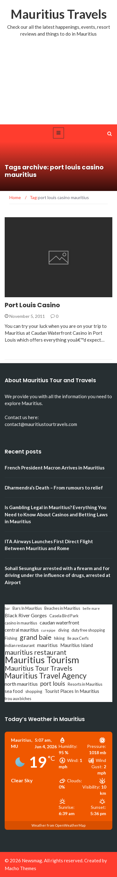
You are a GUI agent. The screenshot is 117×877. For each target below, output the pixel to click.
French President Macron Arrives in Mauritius (55, 467)
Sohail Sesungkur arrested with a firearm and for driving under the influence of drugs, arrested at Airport (57, 575)
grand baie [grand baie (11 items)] (35, 637)
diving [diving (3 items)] (63, 630)
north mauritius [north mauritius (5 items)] (21, 684)
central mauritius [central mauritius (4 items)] (22, 630)
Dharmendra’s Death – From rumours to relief (54, 487)
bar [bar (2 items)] (7, 608)
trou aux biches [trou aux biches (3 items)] (18, 698)
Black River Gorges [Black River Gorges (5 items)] (26, 615)
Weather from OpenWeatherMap (58, 825)
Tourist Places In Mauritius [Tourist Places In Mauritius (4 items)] (72, 691)
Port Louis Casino (32, 305)
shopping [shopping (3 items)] (33, 691)
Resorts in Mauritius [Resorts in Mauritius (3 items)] (85, 684)
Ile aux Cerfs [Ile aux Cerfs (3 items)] (78, 638)
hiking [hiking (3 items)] (59, 638)
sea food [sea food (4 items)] (14, 691)
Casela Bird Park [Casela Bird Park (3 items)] (64, 615)
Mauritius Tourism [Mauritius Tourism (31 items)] (42, 659)
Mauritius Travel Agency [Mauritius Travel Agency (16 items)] (45, 675)
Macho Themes (20, 868)
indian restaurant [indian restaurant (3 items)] (20, 645)
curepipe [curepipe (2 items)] (48, 630)
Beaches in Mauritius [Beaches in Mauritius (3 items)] (62, 608)
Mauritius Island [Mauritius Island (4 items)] (76, 645)
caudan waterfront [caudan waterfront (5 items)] (59, 622)
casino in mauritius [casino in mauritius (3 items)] (21, 622)
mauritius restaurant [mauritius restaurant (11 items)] (35, 652)
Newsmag (32, 860)
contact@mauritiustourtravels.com (41, 424)
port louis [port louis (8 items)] (52, 683)
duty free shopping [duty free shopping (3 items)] (88, 630)
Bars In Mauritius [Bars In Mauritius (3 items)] (27, 608)
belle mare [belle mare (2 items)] (91, 608)
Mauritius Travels (59, 14)
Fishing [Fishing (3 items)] (11, 638)
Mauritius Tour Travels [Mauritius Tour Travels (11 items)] (38, 668)
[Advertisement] (58, 86)
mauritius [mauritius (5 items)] (47, 645)
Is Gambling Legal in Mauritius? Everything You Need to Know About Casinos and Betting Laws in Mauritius (56, 514)
